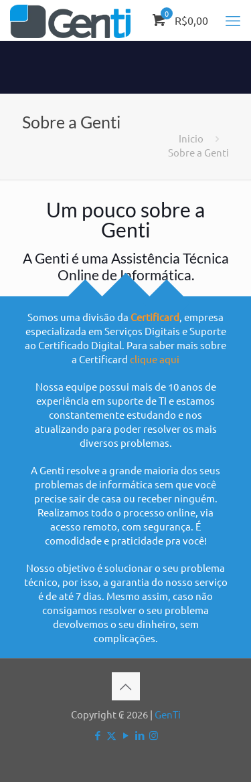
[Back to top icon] (126, 686)
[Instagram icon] (154, 734)
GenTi (168, 714)
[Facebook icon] (97, 734)
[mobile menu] (233, 20)
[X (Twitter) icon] (111, 734)
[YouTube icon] (125, 734)
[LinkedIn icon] (140, 734)
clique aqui (154, 359)
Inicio (191, 138)
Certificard (155, 316)
